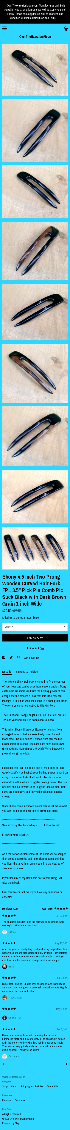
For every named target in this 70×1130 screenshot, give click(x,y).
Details (7, 672)
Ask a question (31, 657)
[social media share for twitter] (11, 657)
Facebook (20, 1100)
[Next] (66, 1064)
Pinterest (7, 1100)
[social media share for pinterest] (19, 657)
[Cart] (66, 29)
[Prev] (3, 1064)
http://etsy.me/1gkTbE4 (15, 835)
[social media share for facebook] (4, 657)
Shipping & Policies (27, 672)
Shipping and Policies (32, 1086)
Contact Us (52, 1086)
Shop (5, 1086)
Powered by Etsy (10, 1123)
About (14, 1086)
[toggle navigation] (4, 28)
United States (24, 617)
